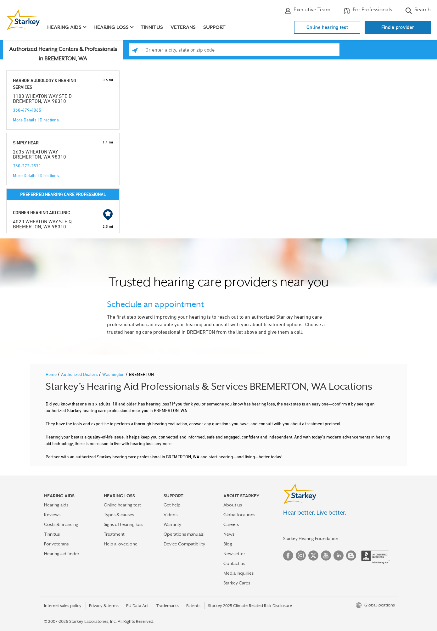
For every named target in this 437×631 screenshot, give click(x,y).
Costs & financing (61, 524)
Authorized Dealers (80, 374)
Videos (170, 514)
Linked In (338, 555)
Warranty (172, 524)
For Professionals (368, 10)
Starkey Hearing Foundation (310, 538)
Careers (231, 524)
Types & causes (119, 514)
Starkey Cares (236, 582)
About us (232, 504)
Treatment (114, 534)
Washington (114, 374)
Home (52, 374)
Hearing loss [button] (111, 27)
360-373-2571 (27, 165)
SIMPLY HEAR (26, 142)
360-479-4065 (27, 110)
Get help (172, 504)
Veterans (183, 27)
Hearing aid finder (61, 553)
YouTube (326, 555)
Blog (227, 543)
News (228, 534)
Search (418, 10)
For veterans (56, 543)
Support (214, 27)
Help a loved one (120, 543)
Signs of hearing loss (123, 524)
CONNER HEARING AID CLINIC (41, 212)
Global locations (239, 514)
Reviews (52, 514)
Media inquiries (238, 573)
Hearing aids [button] (64, 27)
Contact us (234, 563)
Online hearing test (327, 27)
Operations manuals (184, 534)
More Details (24, 119)
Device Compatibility (184, 543)
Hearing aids (56, 504)
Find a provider (397, 27)
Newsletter (234, 553)
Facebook (288, 555)
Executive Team (307, 10)
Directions (49, 119)
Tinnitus (152, 27)
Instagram (301, 555)
